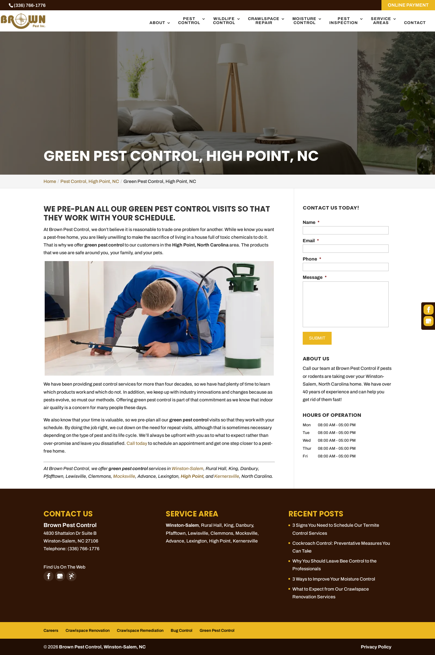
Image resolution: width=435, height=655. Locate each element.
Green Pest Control (217, 630)
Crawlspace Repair (263, 21)
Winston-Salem (187, 468)
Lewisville (198, 533)
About (157, 23)
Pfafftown (176, 533)
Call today (137, 443)
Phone (312, 259)
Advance (175, 540)
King (228, 525)
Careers (51, 630)
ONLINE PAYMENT (408, 5)
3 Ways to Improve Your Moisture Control (333, 579)
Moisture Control (304, 21)
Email (311, 240)
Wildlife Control (224, 21)
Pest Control (189, 21)
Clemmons (221, 533)
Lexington (196, 540)
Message (315, 277)
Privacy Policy (376, 646)
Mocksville (124, 476)
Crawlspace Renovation (88, 630)
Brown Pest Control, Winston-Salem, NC (102, 646)
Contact (415, 23)
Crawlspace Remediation (140, 630)
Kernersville (226, 476)
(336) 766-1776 (30, 5)
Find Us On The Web (64, 567)
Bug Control (181, 630)
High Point (220, 540)
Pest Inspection (343, 21)
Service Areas (381, 21)
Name (311, 222)
